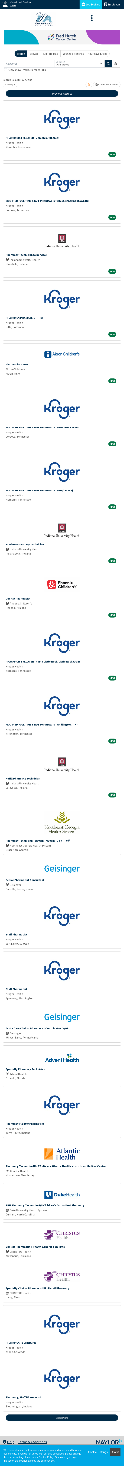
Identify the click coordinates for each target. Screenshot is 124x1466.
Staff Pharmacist (16, 934)
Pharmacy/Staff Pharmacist (23, 1397)
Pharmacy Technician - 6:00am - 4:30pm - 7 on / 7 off (38, 840)
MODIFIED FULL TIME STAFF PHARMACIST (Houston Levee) (42, 427)
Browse (34, 53)
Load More (62, 1417)
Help (8, 1442)
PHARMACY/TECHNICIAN (21, 1342)
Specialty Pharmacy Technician (25, 1069)
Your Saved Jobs (97, 53)
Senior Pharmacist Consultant (25, 880)
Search (21, 53)
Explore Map (50, 53)
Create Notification (107, 84)
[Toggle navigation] (92, 18)
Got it (115, 1452)
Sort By (9, 84)
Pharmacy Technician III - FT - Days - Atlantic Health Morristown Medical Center (56, 1166)
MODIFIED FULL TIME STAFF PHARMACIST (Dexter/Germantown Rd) (48, 201)
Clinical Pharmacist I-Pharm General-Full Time (35, 1246)
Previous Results (62, 93)
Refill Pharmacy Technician (23, 778)
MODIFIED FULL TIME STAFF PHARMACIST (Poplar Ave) (39, 490)
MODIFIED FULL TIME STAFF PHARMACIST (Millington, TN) (42, 724)
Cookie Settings (98, 1452)
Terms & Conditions (32, 1442)
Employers (112, 4)
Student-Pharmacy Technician (25, 544)
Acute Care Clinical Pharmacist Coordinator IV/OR (37, 1028)
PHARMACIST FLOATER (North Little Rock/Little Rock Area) (43, 661)
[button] (116, 64)
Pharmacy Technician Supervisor (26, 255)
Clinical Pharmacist (18, 598)
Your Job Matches (73, 53)
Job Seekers (91, 4)
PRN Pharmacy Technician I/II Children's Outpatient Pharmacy (45, 1205)
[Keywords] (29, 64)
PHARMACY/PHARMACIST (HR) (24, 318)
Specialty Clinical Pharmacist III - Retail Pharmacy (37, 1288)
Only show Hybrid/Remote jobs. (27, 69)
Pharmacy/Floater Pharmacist (25, 1123)
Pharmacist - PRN (17, 364)
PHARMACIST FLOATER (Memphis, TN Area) (32, 138)
